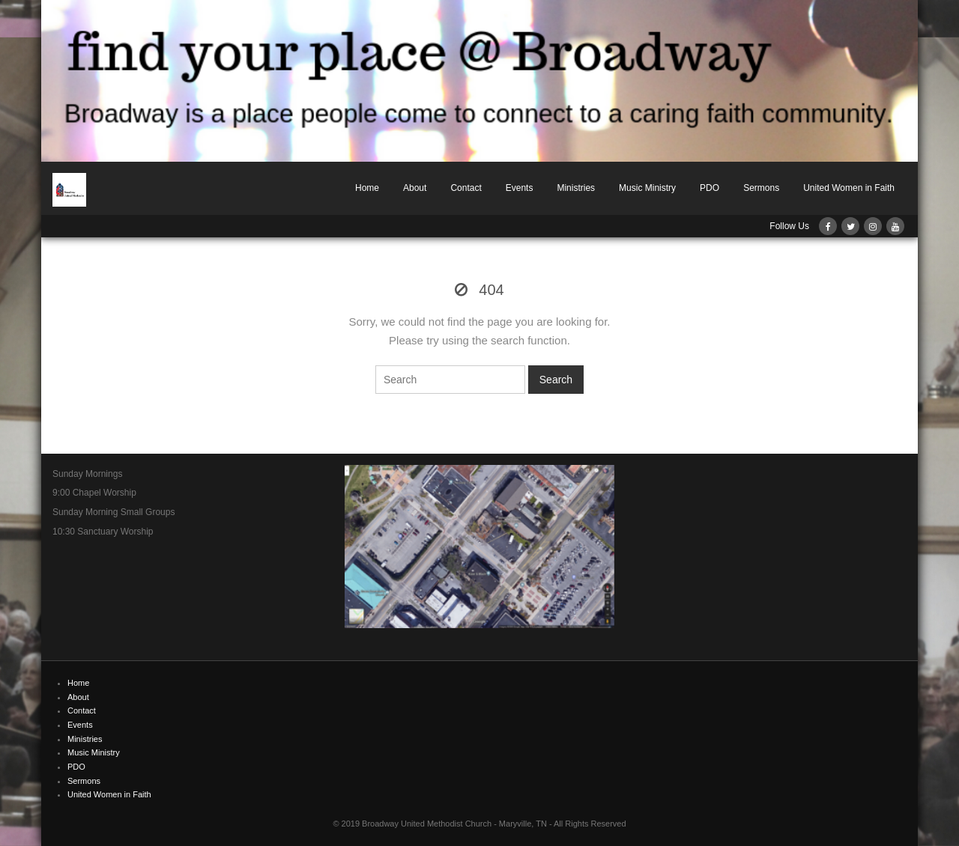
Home (367, 188)
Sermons (761, 188)
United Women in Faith (849, 188)
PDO (709, 188)
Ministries (576, 188)
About (414, 188)
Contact (465, 188)
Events (519, 188)
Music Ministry (647, 188)
